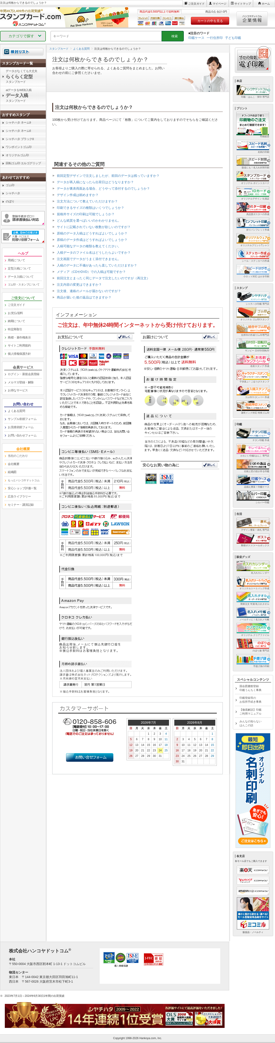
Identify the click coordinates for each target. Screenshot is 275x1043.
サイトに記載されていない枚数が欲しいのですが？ (94, 227)
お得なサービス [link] (18, 390)
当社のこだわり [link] (18, 455)
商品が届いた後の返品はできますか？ (84, 297)
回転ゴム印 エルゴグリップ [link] (23, 163)
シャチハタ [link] (13, 193)
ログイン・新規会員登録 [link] (23, 374)
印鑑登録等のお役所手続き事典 (250, 699)
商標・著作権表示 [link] (19, 337)
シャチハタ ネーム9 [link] (18, 122)
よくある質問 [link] (16, 411)
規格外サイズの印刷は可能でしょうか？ (86, 214)
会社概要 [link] (13, 464)
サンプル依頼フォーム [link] (22, 419)
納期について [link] (16, 321)
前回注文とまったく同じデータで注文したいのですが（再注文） (103, 278)
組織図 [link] (12, 472)
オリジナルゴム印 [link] (17, 155)
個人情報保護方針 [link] (19, 353)
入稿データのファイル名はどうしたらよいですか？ (94, 252)
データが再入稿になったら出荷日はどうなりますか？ (95, 182)
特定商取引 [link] (15, 329)
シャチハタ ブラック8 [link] (20, 139)
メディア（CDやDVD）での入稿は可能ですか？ (91, 272)
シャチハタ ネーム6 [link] (18, 130)
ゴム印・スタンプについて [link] (23, 284)
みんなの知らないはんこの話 (250, 723)
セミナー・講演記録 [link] (21, 504)
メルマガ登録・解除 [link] (21, 382)
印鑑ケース (196, 38)
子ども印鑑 (233, 38)
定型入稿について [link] (19, 268)
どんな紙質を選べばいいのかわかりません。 (89, 220)
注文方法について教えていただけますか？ (87, 201)
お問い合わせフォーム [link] (22, 435)
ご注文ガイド (196, 3)
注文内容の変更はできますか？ (79, 284)
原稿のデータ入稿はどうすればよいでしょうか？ (92, 233)
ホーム (266, 3)
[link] (23, 63)
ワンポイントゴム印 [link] (19, 147)
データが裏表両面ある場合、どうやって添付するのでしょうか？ (103, 188)
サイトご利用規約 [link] (19, 345)
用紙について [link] (16, 260)
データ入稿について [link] (21, 276)
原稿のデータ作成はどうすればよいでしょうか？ (92, 240)
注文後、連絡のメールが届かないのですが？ (89, 291)
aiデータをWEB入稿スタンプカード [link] (18, 95)
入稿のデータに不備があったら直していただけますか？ (97, 265)
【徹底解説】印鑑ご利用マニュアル (250, 711)
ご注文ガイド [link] (16, 304)
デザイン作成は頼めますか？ (78, 195)
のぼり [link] (10, 201)
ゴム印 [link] (10, 185)
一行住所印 (215, 38)
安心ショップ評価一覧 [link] (22, 488)
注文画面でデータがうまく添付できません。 (89, 259)
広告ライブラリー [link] (19, 496)
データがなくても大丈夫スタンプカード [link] (21, 76)
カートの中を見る (210, 21)
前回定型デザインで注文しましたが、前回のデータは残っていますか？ (108, 175)
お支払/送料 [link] (15, 313)
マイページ (219, 3)
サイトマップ (242, 3)
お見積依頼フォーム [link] (21, 427)
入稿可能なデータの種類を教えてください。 (89, 246)
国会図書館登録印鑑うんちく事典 (250, 688)
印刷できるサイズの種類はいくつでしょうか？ (90, 208)
